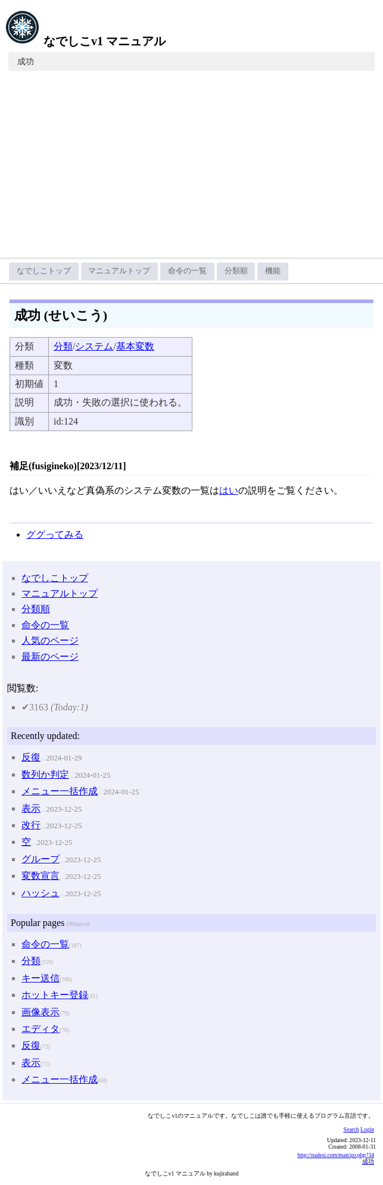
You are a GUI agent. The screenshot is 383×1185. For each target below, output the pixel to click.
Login (367, 1129)
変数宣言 (40, 876)
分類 (63, 346)
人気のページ (50, 640)
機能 (273, 271)
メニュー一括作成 (59, 791)
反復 (31, 757)
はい (228, 490)
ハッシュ (40, 893)
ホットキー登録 (54, 995)
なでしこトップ (44, 271)
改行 (31, 825)
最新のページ (50, 656)
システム (94, 346)
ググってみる (54, 534)
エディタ (40, 1029)
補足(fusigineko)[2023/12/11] (68, 466)
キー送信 (40, 978)
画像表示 (40, 1012)
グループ (40, 859)
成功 (25, 61)
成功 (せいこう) (60, 315)
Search (351, 1129)
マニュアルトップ (119, 271)
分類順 (236, 271)
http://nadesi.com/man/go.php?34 (336, 1155)
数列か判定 (45, 774)
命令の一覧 (187, 271)
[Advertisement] (191, 168)
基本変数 (135, 346)
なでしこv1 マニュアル (85, 41)
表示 (31, 808)
